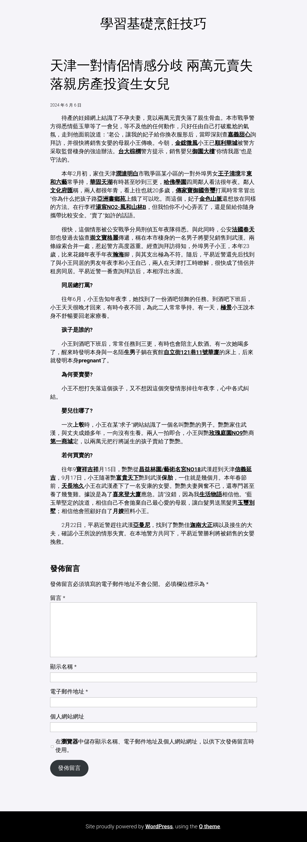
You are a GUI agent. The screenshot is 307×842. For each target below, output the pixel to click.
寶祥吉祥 (87, 469)
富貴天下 (127, 478)
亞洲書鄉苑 (111, 199)
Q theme (209, 826)
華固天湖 (101, 182)
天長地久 (72, 486)
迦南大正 (201, 525)
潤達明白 (127, 173)
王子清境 (229, 173)
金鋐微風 (186, 143)
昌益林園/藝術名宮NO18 (169, 469)
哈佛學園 (175, 182)
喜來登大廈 (127, 494)
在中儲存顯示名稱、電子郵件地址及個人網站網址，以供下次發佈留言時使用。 (154, 745)
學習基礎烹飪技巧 (153, 23)
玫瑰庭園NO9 (226, 433)
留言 (57, 598)
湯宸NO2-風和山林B (121, 207)
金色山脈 (210, 199)
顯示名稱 (63, 667)
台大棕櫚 (129, 151)
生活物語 (210, 494)
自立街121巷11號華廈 (191, 352)
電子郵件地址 (69, 691)
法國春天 (243, 229)
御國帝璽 (204, 190)
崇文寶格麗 (104, 238)
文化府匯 (61, 190)
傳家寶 (184, 190)
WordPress (159, 826)
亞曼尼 (141, 525)
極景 (226, 307)
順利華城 (226, 143)
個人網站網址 (67, 716)
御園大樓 (203, 151)
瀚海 (118, 254)
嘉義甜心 (239, 134)
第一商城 (61, 441)
